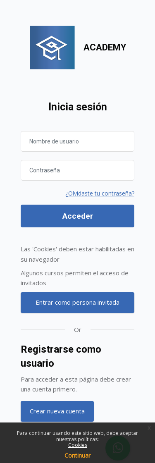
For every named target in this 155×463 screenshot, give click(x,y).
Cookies (77, 445)
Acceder (77, 216)
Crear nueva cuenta (57, 411)
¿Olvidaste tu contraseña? (99, 193)
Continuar (77, 455)
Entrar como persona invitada (77, 302)
